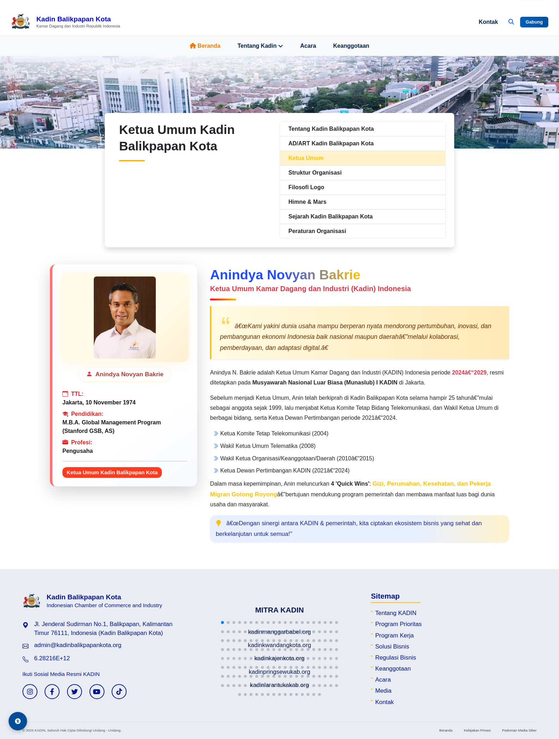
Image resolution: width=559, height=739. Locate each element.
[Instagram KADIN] (29, 691)
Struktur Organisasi (315, 173)
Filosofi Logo (306, 187)
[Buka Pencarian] (511, 22)
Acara (308, 46)
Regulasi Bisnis (395, 657)
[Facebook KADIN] (52, 691)
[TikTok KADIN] (119, 691)
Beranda (205, 46)
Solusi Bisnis (392, 646)
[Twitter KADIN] (74, 691)
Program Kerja (394, 635)
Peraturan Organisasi (317, 231)
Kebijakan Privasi (477, 730)
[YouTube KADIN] (96, 691)
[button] (222, 622)
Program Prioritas (398, 624)
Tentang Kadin (260, 46)
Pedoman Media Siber (519, 730)
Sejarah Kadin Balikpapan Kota (330, 216)
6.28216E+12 (52, 658)
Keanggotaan (351, 46)
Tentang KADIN (395, 613)
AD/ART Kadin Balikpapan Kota (331, 143)
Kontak (488, 22)
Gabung (534, 22)
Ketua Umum (306, 158)
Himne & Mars (307, 202)
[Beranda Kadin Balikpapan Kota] (65, 22)
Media (383, 690)
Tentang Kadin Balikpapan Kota (331, 129)
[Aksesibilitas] (18, 721)
